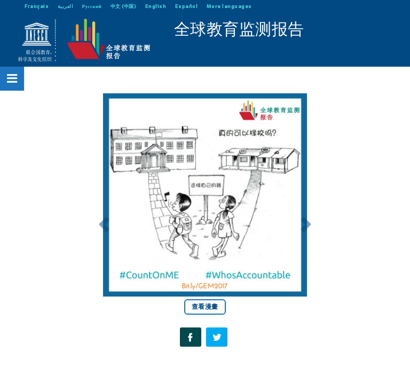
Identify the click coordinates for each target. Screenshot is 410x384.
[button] (102, 220)
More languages (229, 6)
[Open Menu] (12, 78)
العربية (66, 6)
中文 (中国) (124, 6)
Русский (92, 6)
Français (37, 6)
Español (186, 6)
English (156, 6)
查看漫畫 (205, 306)
